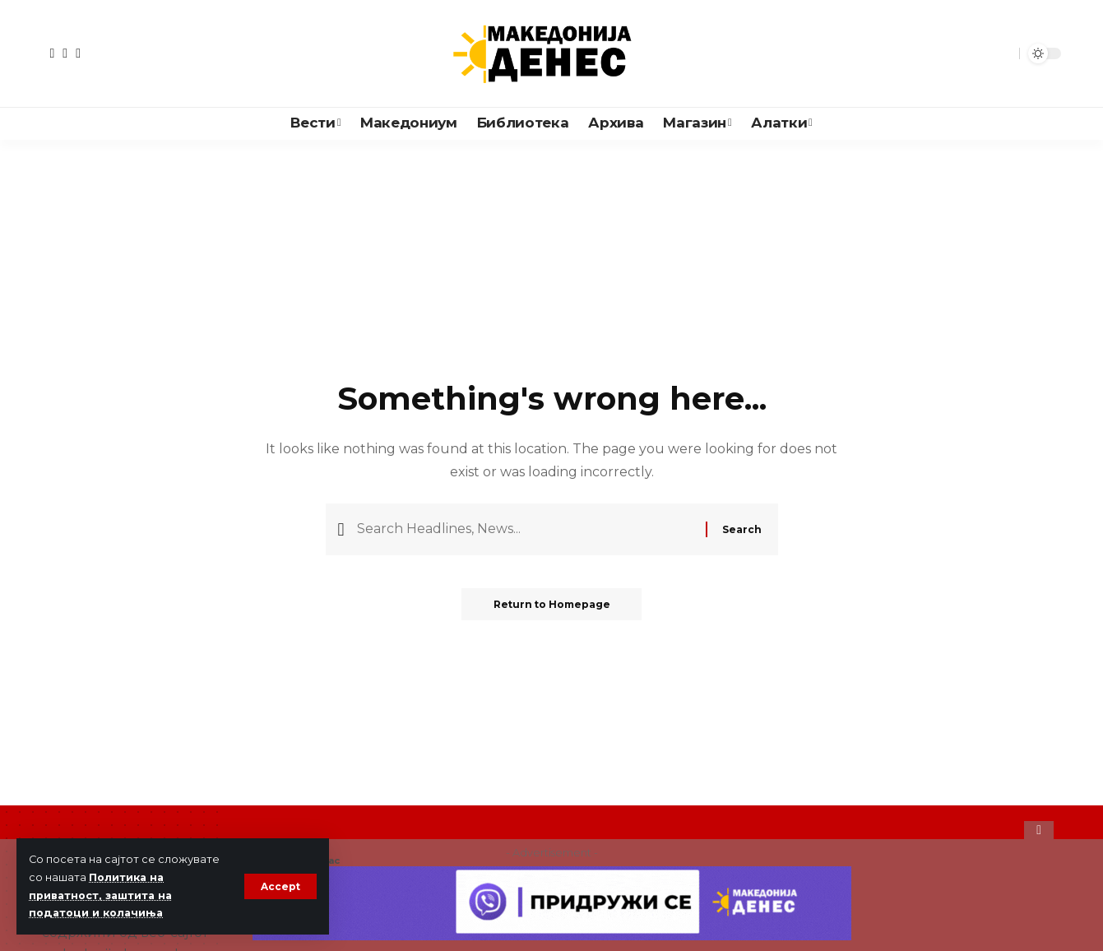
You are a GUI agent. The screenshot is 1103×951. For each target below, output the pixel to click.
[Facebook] (52, 53)
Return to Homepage (552, 606)
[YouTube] (65, 53)
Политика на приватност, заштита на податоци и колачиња (102, 895)
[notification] (978, 53)
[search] (1002, 53)
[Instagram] (78, 53)
